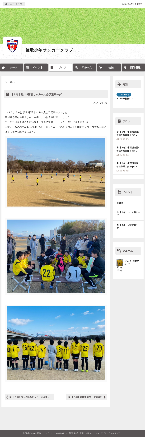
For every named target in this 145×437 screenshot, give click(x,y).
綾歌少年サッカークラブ (49, 50)
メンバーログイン (14, 4)
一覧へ (11, 81)
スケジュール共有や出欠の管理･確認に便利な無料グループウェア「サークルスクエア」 (84, 433)
